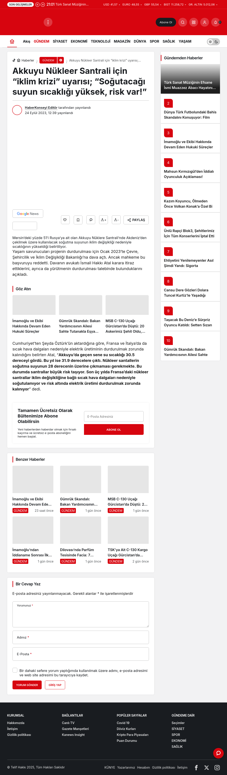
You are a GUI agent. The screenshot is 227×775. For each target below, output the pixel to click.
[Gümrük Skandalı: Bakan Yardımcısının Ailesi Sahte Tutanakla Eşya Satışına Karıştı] (80, 314)
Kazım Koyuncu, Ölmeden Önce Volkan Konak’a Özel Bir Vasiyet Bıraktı (189, 206)
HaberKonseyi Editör (41, 107)
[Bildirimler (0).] (215, 22)
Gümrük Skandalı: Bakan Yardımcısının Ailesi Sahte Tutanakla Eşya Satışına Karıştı (190, 354)
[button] (193, 22)
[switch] (213, 41)
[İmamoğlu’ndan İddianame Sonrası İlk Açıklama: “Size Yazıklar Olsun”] (33, 540)
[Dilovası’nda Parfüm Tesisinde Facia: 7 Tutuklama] (80, 540)
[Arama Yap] (182, 22)
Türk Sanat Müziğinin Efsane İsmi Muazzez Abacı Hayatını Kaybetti (188, 87)
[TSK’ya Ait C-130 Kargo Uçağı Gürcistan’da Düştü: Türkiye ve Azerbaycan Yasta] (128, 540)
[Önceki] (37, 4)
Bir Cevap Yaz (28, 584)
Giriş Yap (55, 685)
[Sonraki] (42, 4)
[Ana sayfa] (12, 41)
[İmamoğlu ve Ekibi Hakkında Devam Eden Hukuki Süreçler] (34, 314)
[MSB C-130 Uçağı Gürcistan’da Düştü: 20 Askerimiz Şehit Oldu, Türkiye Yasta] (127, 314)
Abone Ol (166, 22)
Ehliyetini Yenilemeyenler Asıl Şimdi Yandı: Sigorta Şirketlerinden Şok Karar (189, 265)
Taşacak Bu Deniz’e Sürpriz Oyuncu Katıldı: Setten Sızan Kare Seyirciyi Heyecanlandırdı (190, 325)
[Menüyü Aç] (48, 22)
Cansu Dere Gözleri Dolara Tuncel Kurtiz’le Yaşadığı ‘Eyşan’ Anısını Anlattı (186, 295)
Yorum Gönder (27, 685)
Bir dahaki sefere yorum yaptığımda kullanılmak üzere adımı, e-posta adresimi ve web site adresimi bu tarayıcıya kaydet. (84, 672)
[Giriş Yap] (204, 22)
